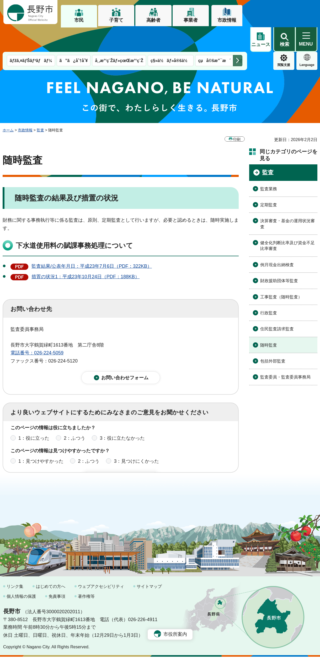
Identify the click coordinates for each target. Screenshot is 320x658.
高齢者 (153, 20)
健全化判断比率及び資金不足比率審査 (287, 221)
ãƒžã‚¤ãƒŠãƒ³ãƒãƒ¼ (31, 36)
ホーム (8, 105)
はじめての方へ (50, 587)
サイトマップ (149, 587)
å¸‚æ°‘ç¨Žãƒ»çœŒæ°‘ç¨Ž (119, 36)
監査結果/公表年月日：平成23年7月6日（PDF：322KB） (91, 241)
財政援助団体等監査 (279, 256)
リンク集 (15, 587)
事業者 (191, 20)
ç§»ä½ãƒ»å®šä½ (171, 36)
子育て (116, 20)
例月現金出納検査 (277, 240)
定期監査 (268, 180)
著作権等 (86, 597)
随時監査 (268, 320)
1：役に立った (33, 417)
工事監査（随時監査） (281, 272)
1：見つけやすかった (40, 440)
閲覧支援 (260, 40)
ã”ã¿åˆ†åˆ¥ (74, 36)
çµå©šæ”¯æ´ (214, 36)
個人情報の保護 (21, 597)
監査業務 (268, 164)
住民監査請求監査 (277, 304)
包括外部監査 (272, 336)
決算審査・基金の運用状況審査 (287, 199)
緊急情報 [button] (307, 39)
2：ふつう (74, 417)
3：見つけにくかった (136, 440)
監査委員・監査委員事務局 (285, 352)
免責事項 (57, 597)
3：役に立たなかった (122, 417)
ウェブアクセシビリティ (101, 587)
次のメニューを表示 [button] (237, 36)
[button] (284, 12)
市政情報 (226, 20)
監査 (40, 105)
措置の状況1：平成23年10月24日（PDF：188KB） (85, 252)
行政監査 (268, 288)
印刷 (237, 115)
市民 (79, 20)
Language (283, 40)
